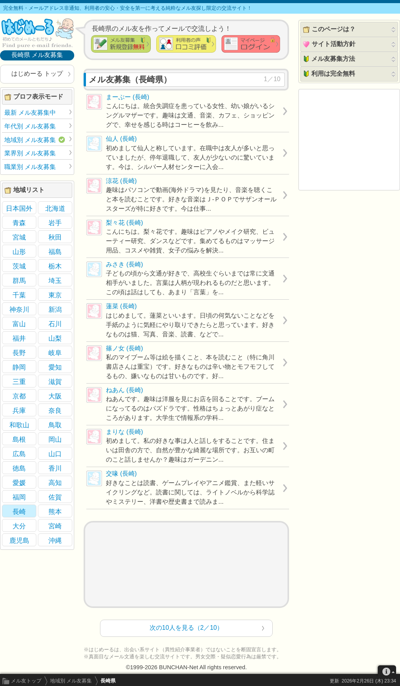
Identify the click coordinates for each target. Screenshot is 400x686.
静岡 (19, 367)
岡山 (55, 439)
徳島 (19, 468)
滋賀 (55, 382)
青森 (19, 223)
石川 (55, 324)
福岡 (19, 497)
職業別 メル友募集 (30, 167)
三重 (19, 382)
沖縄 (55, 540)
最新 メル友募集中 (30, 112)
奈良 (55, 410)
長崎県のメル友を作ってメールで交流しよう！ (161, 28)
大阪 (55, 396)
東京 (55, 295)
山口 (55, 454)
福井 (19, 338)
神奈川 (19, 309)
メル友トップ (26, 681)
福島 (55, 252)
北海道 (55, 208)
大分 (19, 526)
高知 (55, 483)
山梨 (55, 338)
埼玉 (55, 280)
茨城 (19, 266)
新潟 (55, 309)
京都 (19, 396)
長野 (19, 353)
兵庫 (19, 410)
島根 (19, 439)
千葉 (19, 295)
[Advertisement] (186, 564)
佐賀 (55, 497)
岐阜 (55, 353)
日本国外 (19, 208)
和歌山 (19, 425)
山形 (19, 252)
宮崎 (55, 526)
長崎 (19, 511)
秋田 (55, 237)
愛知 (55, 367)
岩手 (55, 223)
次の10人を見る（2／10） (186, 627)
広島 (19, 454)
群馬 (19, 280)
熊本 (55, 511)
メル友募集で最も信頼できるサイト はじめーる (37, 32)
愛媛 (19, 483)
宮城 (19, 237)
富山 (19, 324)
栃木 (55, 266)
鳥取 (55, 425)
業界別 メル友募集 (30, 153)
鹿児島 (19, 540)
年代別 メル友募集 (30, 126)
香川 (55, 468)
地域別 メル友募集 (71, 681)
